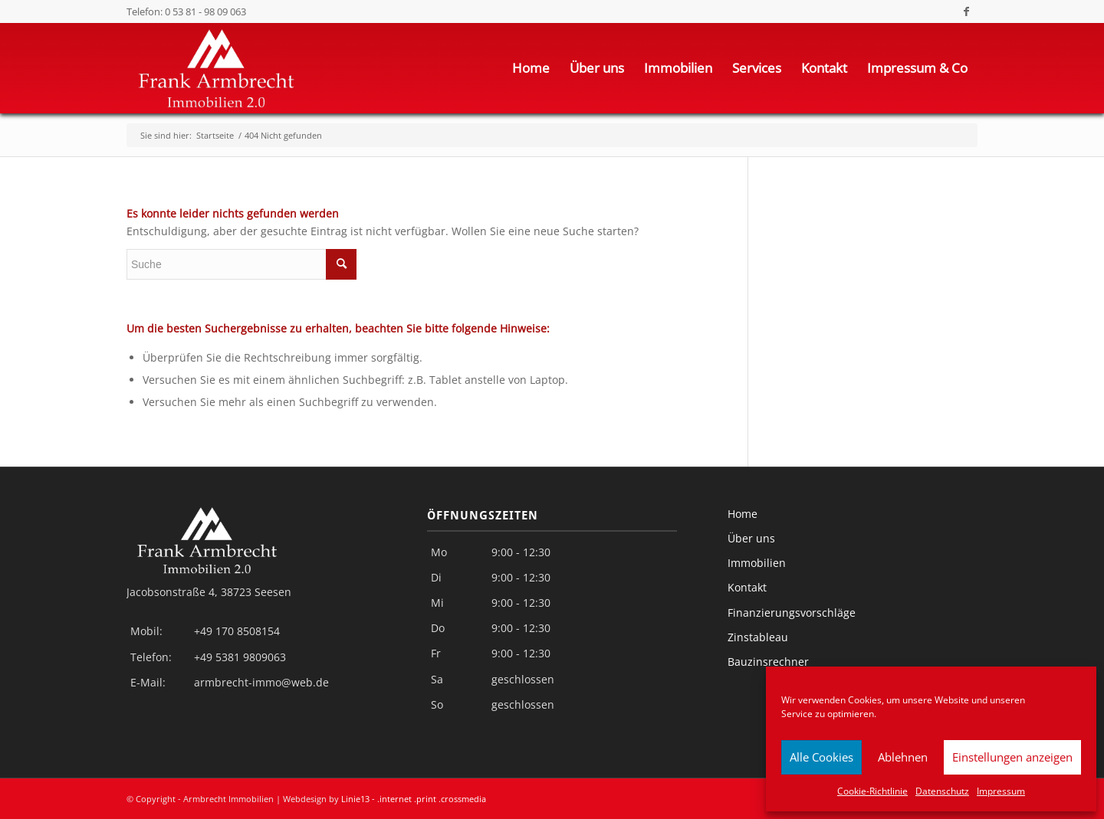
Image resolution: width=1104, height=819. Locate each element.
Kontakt (747, 587)
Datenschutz (942, 791)
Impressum (1001, 791)
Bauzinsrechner (768, 661)
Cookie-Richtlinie (872, 791)
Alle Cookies (821, 757)
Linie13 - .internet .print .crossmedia (413, 798)
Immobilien (757, 562)
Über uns (751, 538)
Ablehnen (903, 757)
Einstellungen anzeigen (1012, 757)
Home (742, 513)
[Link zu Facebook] (966, 11)
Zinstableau (758, 637)
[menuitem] (531, 68)
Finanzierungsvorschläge (792, 612)
